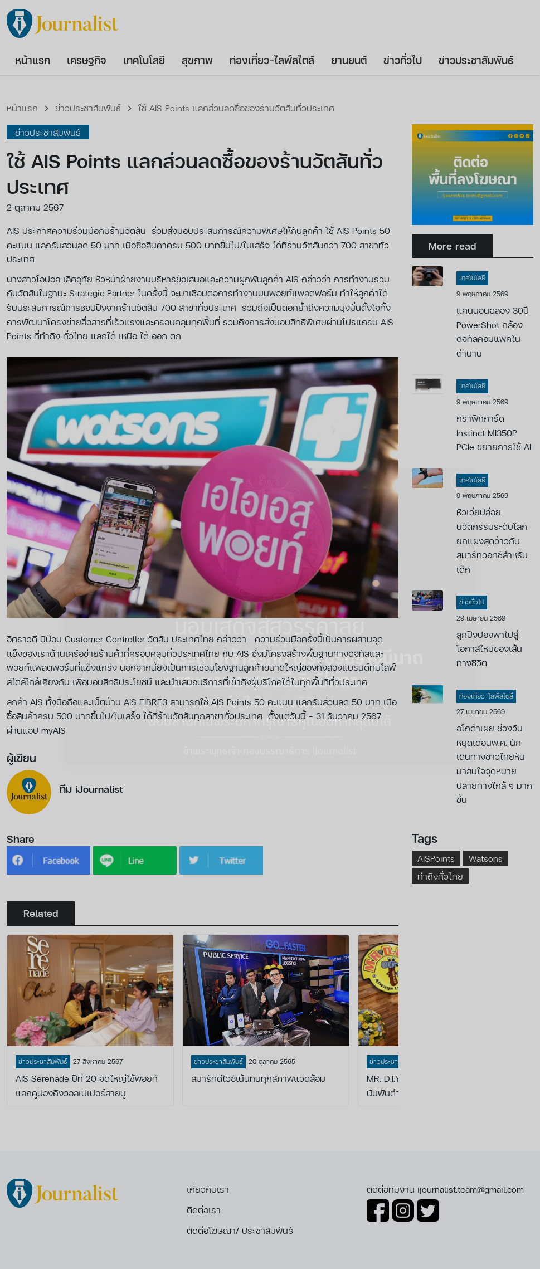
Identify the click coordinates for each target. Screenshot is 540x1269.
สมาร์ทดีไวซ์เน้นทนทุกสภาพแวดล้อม (258, 1078)
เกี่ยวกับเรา (208, 1189)
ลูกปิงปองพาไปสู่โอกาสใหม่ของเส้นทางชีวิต (489, 648)
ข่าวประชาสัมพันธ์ (88, 107)
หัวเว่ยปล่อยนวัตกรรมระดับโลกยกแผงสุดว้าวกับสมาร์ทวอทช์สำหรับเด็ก (492, 540)
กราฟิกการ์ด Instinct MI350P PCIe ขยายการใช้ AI (493, 432)
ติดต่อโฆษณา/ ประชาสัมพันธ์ (240, 1230)
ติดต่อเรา (204, 1209)
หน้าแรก (22, 107)
